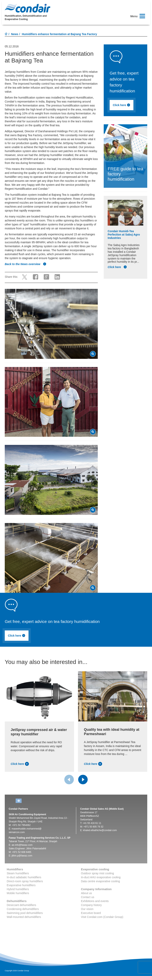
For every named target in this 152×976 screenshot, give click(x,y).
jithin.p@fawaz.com (22, 855)
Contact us (87, 897)
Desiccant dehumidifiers (21, 905)
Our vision (87, 909)
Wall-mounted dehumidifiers (24, 917)
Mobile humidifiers (18, 893)
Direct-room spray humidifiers (25, 881)
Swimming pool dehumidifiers (25, 913)
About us (86, 893)
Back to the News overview (25, 264)
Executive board (91, 913)
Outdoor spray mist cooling (97, 873)
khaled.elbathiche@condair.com (100, 830)
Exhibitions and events (95, 901)
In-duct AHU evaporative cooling (101, 877)
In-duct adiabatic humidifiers (24, 877)
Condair (27, 8)
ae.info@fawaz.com (22, 845)
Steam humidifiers (18, 873)
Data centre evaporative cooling (100, 881)
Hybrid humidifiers (18, 889)
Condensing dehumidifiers (23, 909)
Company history (91, 905)
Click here (121, 105)
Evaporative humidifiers (21, 885)
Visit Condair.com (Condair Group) (102, 917)
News (14, 34)
